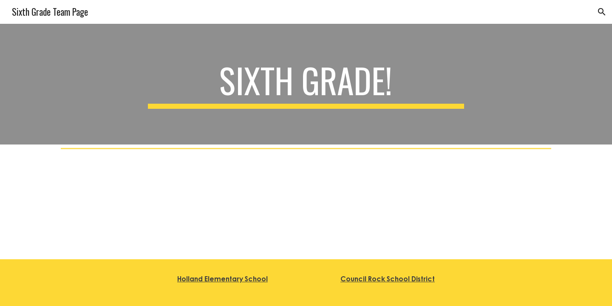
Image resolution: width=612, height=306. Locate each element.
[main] (306, 84)
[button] (602, 12)
